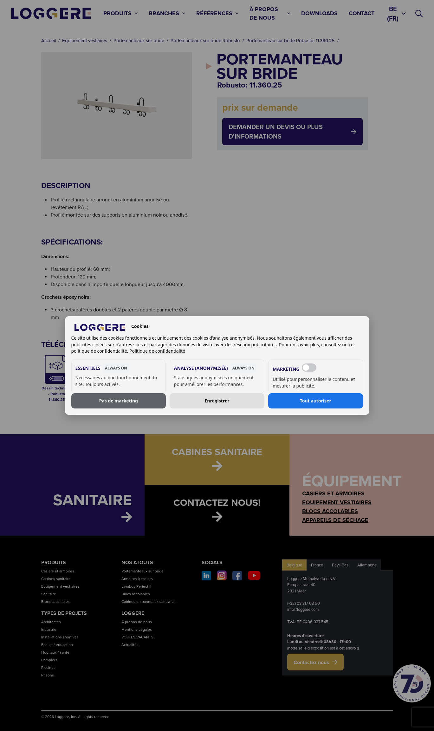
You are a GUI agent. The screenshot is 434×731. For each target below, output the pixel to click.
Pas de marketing (118, 401)
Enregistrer (217, 401)
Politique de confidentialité (157, 351)
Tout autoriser (315, 401)
